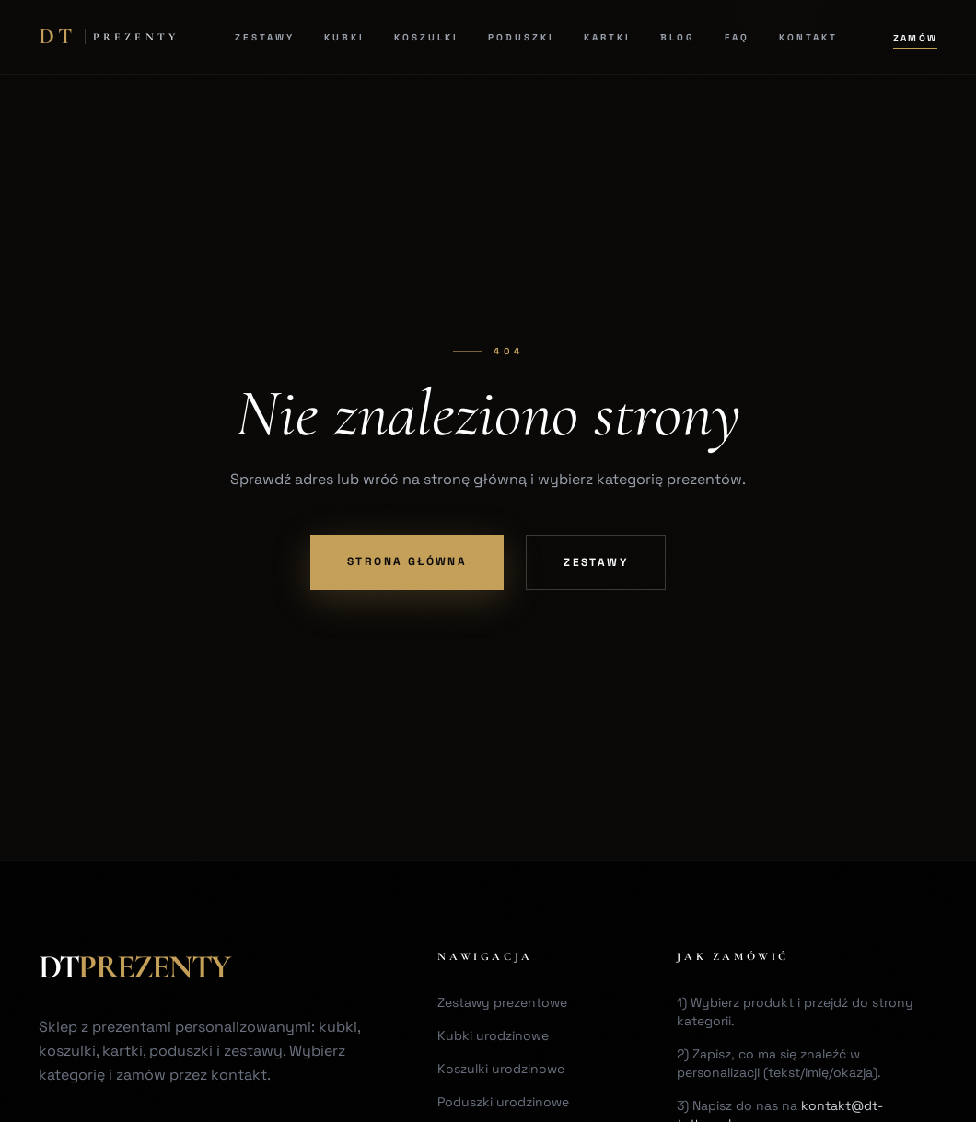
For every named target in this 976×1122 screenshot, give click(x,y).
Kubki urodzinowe (493, 1035)
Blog (677, 37)
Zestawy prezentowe (502, 1002)
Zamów (915, 38)
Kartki (607, 37)
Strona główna (407, 561)
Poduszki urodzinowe (503, 1101)
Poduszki (521, 37)
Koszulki (426, 37)
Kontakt (808, 37)
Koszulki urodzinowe (500, 1068)
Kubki (344, 37)
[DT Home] (109, 37)
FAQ (737, 37)
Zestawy (265, 37)
